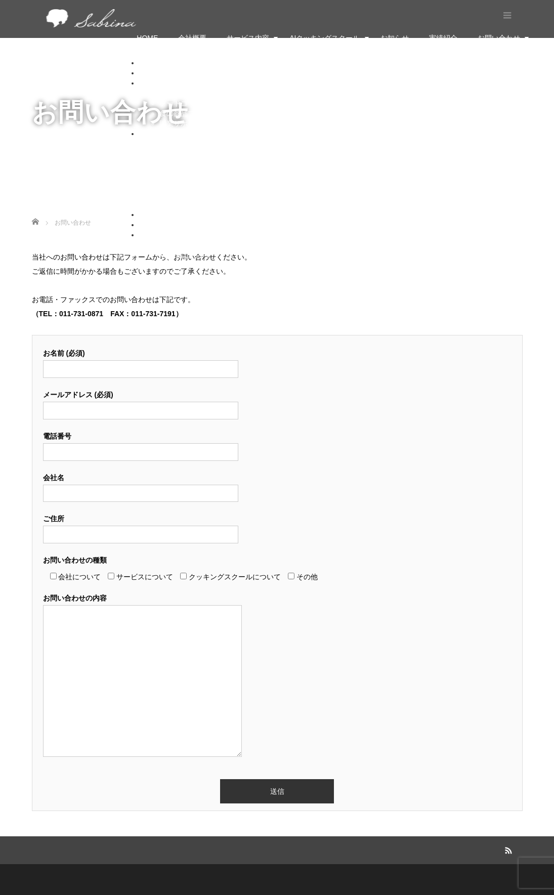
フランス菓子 (180, 144)
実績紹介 (443, 38)
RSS (507, 849)
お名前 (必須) (140, 361)
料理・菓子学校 (184, 93)
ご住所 (140, 526)
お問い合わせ (499, 38)
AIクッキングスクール (324, 38)
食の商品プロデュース (194, 113)
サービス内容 (248, 38)
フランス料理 (180, 154)
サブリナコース (184, 184)
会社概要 (192, 38)
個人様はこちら (184, 245)
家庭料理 (173, 174)
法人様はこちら (184, 255)
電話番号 (140, 444)
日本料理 (173, 164)
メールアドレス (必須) (140, 402)
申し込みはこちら (187, 194)
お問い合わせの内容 (142, 676)
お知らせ (394, 38)
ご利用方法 (177, 204)
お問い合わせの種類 (75, 560)
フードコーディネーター (198, 103)
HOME (147, 38)
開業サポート (180, 123)
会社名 (140, 485)
